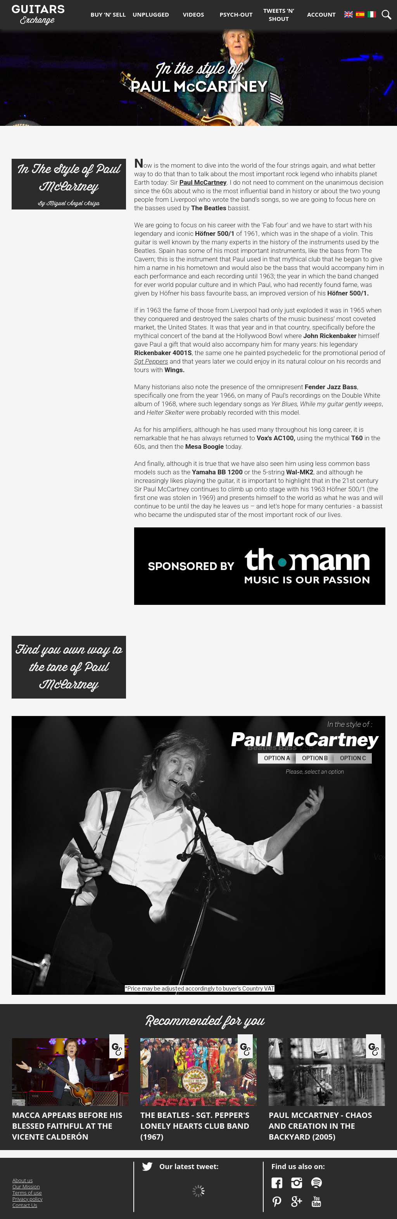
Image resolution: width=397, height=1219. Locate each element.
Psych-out (236, 14)
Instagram (296, 1182)
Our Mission (26, 1186)
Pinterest (277, 1201)
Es (360, 14)
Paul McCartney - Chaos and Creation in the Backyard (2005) (327, 1090)
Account (321, 14)
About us (22, 1180)
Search (389, 14)
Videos (193, 14)
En (348, 14)
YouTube (316, 1201)
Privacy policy (27, 1198)
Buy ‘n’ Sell (108, 14)
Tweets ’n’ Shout (278, 14)
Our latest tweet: (189, 1166)
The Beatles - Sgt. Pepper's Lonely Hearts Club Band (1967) (198, 1090)
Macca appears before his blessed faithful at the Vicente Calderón (70, 1090)
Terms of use (27, 1192)
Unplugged (151, 14)
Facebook (277, 1182)
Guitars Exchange (38, 13)
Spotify (316, 1182)
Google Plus (296, 1201)
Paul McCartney (203, 182)
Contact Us (24, 1205)
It (372, 14)
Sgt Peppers (151, 361)
